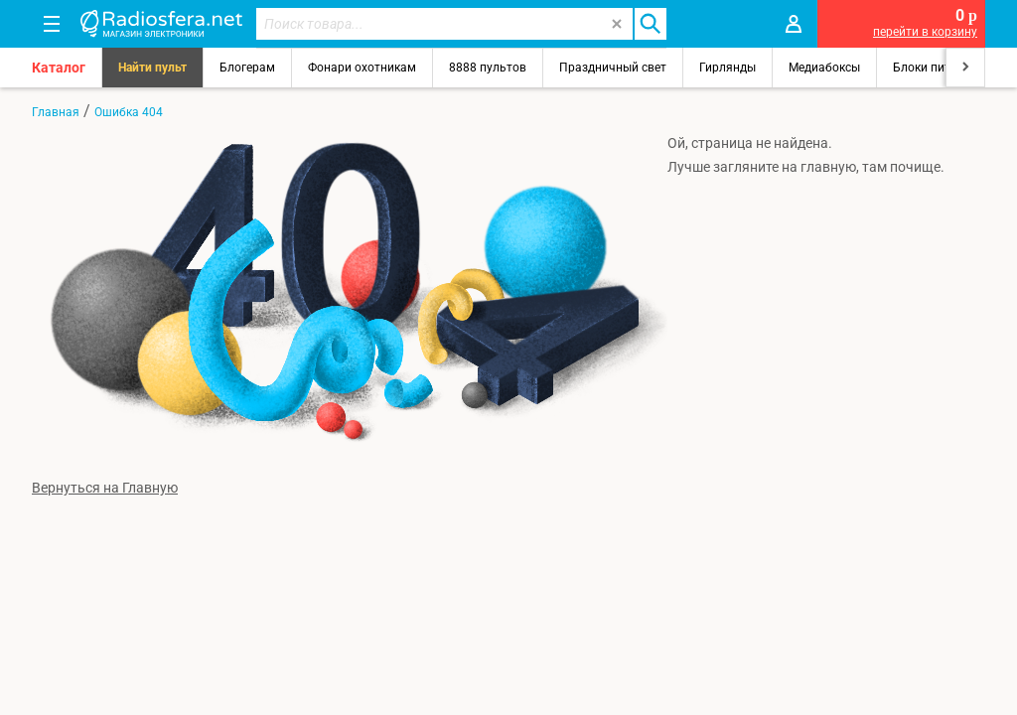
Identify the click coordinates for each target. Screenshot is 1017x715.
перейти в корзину (925, 32)
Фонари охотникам (362, 67)
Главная (55, 112)
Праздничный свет (612, 67)
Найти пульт (152, 67)
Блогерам (247, 67)
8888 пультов (487, 67)
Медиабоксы (824, 67)
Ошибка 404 (128, 112)
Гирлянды (727, 67)
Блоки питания (935, 67)
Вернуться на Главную (105, 488)
